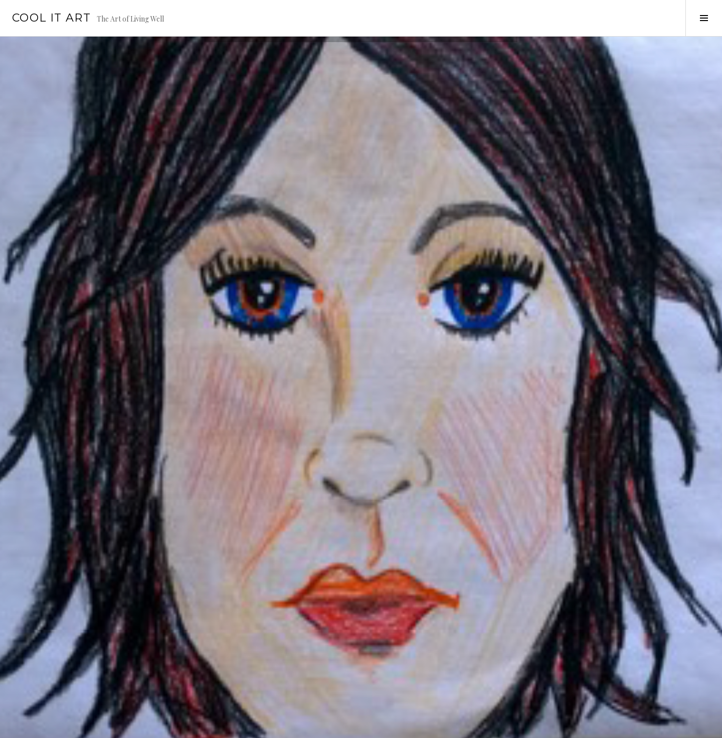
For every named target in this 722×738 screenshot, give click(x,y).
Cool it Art (51, 18)
